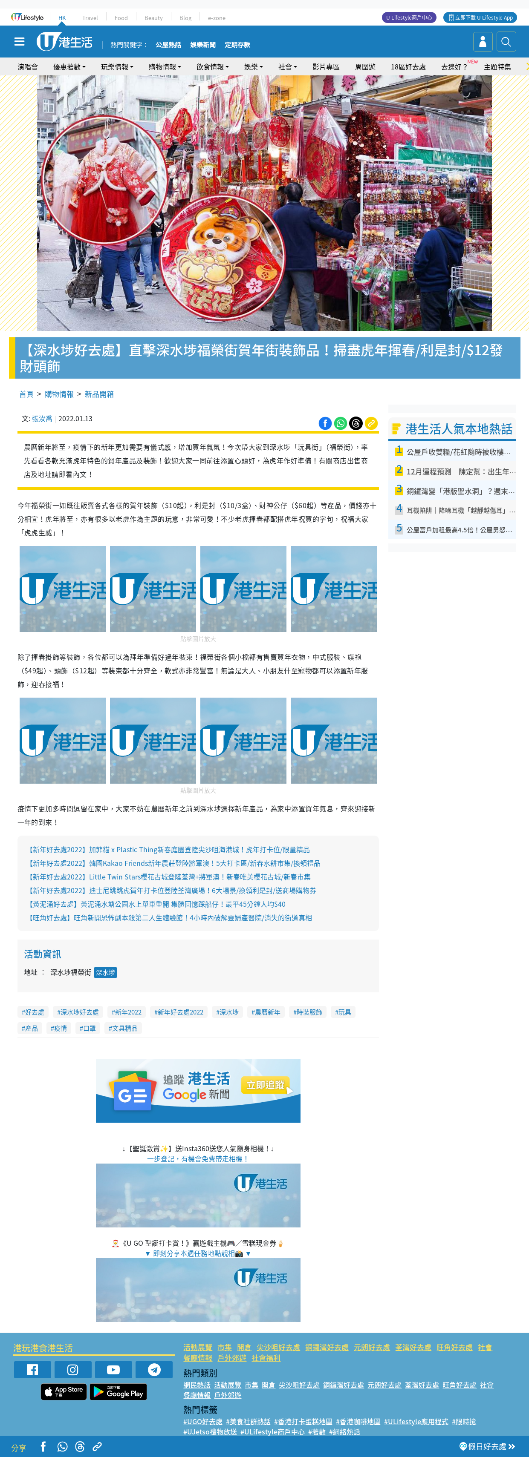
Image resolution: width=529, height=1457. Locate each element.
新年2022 (128, 1012)
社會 (285, 66)
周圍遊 (365, 66)
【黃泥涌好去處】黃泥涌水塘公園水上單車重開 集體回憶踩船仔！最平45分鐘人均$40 (156, 904)
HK (62, 18)
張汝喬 (42, 418)
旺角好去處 (454, 1347)
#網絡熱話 (344, 1431)
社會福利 (265, 1357)
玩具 (344, 1012)
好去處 (34, 1012)
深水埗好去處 (80, 1012)
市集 (224, 1347)
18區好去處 (408, 66)
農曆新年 (267, 1012)
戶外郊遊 (231, 1357)
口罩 (89, 1028)
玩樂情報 (114, 66)
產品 (31, 1028)
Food (121, 18)
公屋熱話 (168, 45)
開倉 (244, 1347)
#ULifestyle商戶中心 (272, 1431)
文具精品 (125, 1028)
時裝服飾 (309, 1012)
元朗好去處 (372, 1347)
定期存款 (237, 45)
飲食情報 (210, 66)
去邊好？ (454, 66)
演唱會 (27, 66)
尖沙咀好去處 (278, 1347)
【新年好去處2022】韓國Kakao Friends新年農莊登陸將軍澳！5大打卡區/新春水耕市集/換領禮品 (173, 863)
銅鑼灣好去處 (327, 1347)
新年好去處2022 (180, 1012)
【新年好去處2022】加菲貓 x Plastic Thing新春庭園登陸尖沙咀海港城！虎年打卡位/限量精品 (168, 849)
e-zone (216, 18)
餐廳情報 (197, 1357)
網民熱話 (197, 1384)
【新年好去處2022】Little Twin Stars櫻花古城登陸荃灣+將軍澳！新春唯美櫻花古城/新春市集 (168, 876)
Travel (90, 18)
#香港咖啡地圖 (358, 1421)
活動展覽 (197, 1347)
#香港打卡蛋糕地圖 (303, 1421)
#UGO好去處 (203, 1421)
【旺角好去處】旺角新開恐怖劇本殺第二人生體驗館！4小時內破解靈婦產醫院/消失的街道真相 (169, 917)
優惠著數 (67, 66)
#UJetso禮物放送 (210, 1431)
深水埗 (105, 972)
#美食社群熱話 (248, 1421)
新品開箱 (99, 393)
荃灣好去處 (413, 1347)
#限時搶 (464, 1421)
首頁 (26, 393)
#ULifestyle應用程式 (416, 1421)
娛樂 (251, 66)
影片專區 (326, 66)
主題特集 (497, 66)
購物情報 (162, 66)
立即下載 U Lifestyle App (484, 17)
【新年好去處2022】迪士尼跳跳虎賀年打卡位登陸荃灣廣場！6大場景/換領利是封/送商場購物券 (171, 890)
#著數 (317, 1431)
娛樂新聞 (203, 45)
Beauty (154, 18)
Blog (185, 18)
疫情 (60, 1028)
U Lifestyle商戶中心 (409, 17)
